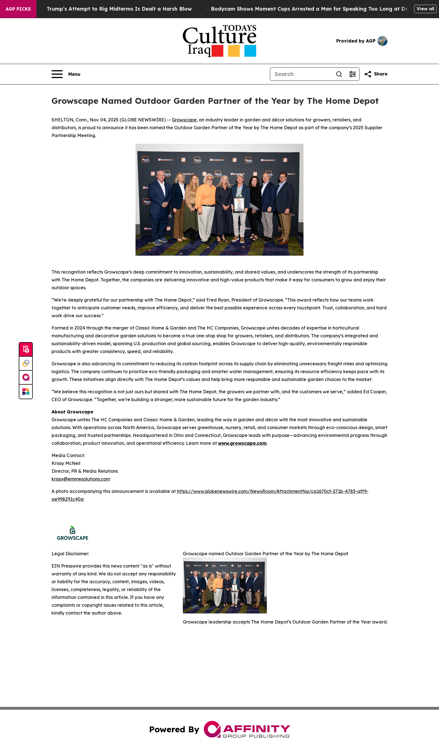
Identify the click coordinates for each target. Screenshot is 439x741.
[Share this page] (375, 74)
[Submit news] (25, 350)
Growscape (184, 120)
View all (425, 8)
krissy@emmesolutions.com (81, 479)
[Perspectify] (25, 364)
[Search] (301, 74)
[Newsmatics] (25, 392)
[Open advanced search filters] (352, 74)
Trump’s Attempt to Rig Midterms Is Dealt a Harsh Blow (127, 9)
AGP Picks (18, 9)
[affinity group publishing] (25, 378)
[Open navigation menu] (66, 74)
